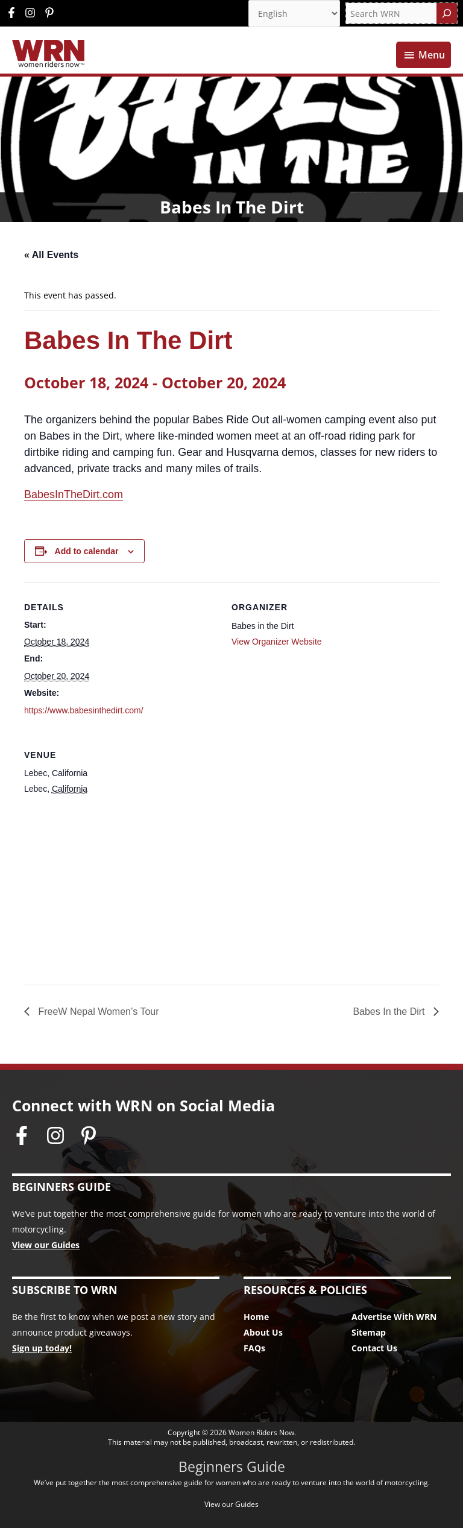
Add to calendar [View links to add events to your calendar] (87, 551)
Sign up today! (42, 1348)
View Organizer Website (277, 641)
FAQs (254, 1348)
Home (256, 1316)
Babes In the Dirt (390, 1011)
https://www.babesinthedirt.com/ (83, 710)
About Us (263, 1332)
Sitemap (368, 1332)
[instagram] (33, 12)
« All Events (51, 255)
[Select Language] (294, 13)
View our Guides (46, 1245)
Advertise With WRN (393, 1316)
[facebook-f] (14, 12)
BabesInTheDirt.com (73, 494)
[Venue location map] (231, 889)
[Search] (446, 13)
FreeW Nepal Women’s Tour (97, 1011)
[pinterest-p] (51, 12)
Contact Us (374, 1348)
